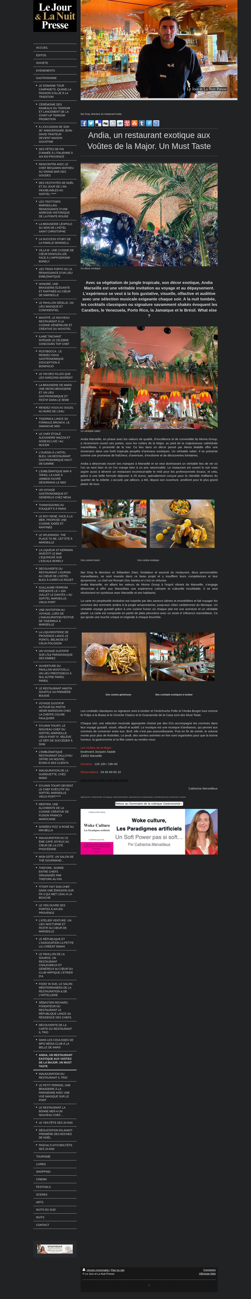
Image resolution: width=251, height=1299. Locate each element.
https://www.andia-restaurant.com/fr (104, 780)
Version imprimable (96, 1270)
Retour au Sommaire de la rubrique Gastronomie (147, 803)
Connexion (209, 1269)
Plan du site (117, 1270)
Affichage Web (207, 1273)
